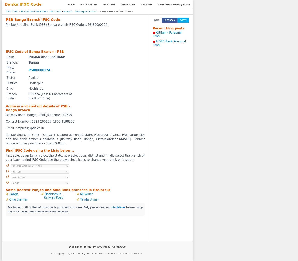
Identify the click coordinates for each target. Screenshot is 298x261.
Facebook (169, 20)
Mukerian (87, 194)
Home (71, 4)
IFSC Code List (88, 4)
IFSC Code (12, 11)
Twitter (183, 20)
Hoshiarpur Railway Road (53, 195)
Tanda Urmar (89, 199)
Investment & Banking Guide (174, 4)
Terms (87, 246)
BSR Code (146, 4)
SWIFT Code (128, 4)
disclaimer (118, 207)
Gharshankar (18, 199)
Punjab (68, 11)
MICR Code (109, 4)
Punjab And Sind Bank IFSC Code (41, 11)
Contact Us (119, 246)
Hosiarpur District (86, 11)
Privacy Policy (101, 246)
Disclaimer (75, 246)
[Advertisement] (75, 38)
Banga (14, 194)
